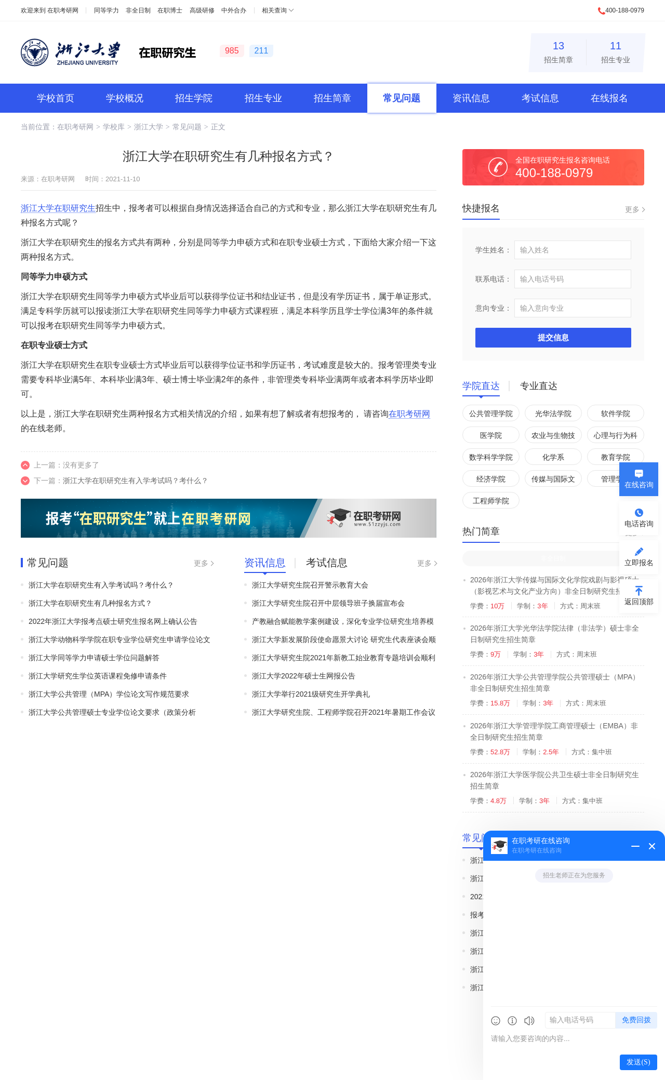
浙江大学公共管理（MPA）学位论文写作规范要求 (109, 694)
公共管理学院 (491, 413)
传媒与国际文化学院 (553, 481)
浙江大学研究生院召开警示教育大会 (310, 585)
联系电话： (493, 279)
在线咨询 (639, 485)
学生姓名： (493, 250)
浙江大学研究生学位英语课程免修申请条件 (98, 676)
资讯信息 (471, 98)
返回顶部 (639, 601)
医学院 (491, 435)
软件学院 (615, 413)
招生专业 (615, 50)
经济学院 (491, 479)
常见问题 (401, 98)
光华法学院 (553, 413)
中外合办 (233, 10)
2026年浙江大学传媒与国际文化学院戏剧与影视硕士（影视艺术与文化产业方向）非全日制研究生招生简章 (554, 591)
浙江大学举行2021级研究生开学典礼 (311, 694)
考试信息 (540, 98)
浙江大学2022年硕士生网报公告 (303, 676)
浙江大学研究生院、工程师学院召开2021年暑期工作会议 (343, 712)
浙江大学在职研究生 (58, 208)
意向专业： (493, 308)
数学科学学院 (491, 457)
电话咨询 (639, 523)
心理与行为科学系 (615, 437)
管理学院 (615, 479)
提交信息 (553, 337)
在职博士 (169, 10)
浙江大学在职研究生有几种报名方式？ (90, 603)
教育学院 (615, 457)
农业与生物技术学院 (553, 437)
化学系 (553, 457)
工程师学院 (491, 501)
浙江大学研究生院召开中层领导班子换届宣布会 (328, 603)
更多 (201, 563)
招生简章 (558, 50)
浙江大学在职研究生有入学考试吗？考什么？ (135, 480)
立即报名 (639, 562)
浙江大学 (148, 127)
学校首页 (55, 98)
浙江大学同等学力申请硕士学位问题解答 (94, 658)
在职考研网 (62, 10)
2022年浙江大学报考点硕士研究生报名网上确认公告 (113, 621)
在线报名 (609, 98)
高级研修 (202, 10)
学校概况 (124, 98)
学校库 (114, 127)
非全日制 (138, 10)
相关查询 (274, 10)
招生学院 (193, 98)
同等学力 (106, 10)
